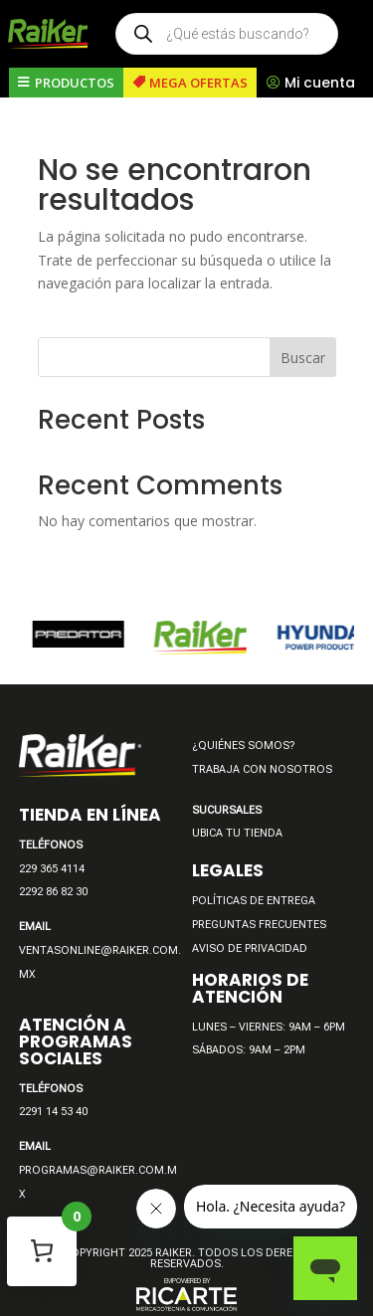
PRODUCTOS (74, 83)
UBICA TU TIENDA (237, 833)
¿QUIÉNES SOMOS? (243, 745)
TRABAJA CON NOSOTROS (262, 769)
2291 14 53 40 (53, 1111)
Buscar (302, 357)
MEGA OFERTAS (198, 83)
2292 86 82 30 (53, 891)
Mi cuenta (319, 83)
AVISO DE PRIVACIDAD (249, 948)
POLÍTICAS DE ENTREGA (253, 900)
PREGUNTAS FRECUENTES (259, 924)
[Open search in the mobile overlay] (226, 34)
